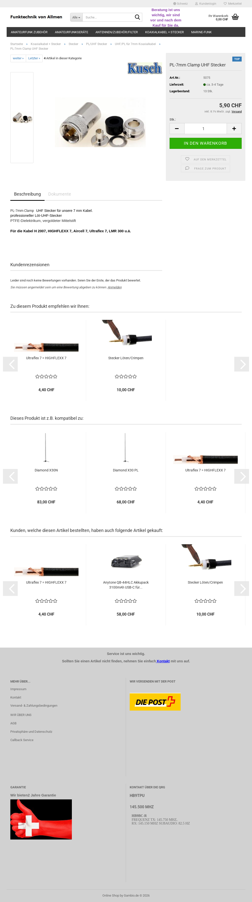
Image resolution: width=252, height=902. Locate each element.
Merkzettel (233, 3)
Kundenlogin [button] (205, 3)
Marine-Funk (201, 32)
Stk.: (173, 119)
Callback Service (21, 740)
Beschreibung (27, 194)
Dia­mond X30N (46, 470)
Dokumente (59, 194)
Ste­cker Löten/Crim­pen (125, 358)
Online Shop (110, 895)
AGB (13, 723)
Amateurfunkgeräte (71, 32)
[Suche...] (76, 17)
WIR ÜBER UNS (21, 715)
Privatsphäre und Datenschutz (31, 731)
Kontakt (15, 697)
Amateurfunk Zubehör (29, 32)
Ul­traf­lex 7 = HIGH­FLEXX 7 (46, 358)
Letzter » (34, 58)
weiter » (18, 58)
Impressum (18, 689)
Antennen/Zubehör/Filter (116, 32)
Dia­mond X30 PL (126, 470)
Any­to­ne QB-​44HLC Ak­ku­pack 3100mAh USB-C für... (126, 584)
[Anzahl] (205, 128)
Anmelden (115, 287)
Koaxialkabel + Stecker (164, 32)
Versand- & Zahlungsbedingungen (33, 705)
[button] (180, 3)
